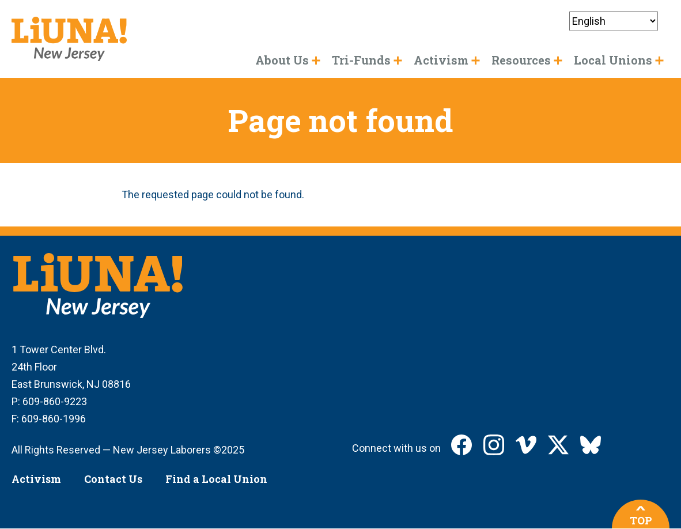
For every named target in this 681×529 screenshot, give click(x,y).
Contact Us (113, 479)
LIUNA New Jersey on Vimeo (526, 445)
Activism (36, 479)
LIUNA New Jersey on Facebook (461, 445)
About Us (282, 59)
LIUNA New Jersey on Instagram (494, 445)
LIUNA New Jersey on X (558, 445)
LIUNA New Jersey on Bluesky (590, 445)
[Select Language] (613, 21)
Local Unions (613, 59)
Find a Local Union (216, 479)
